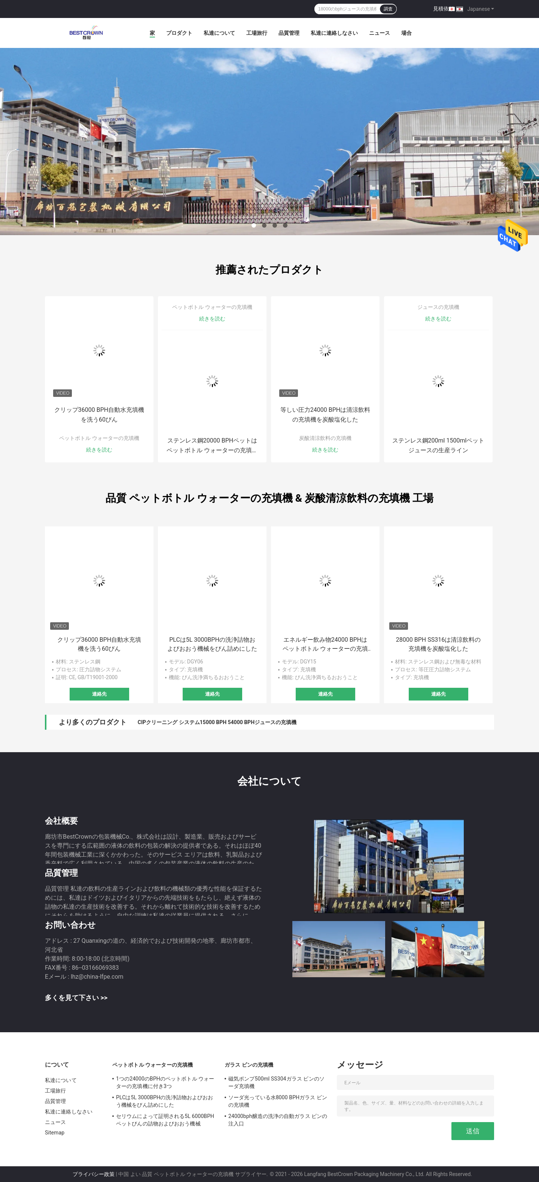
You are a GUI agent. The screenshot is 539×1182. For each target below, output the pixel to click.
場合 (406, 33)
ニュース (379, 33)
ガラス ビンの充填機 (249, 1065)
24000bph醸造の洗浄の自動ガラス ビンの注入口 (278, 1120)
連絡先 (99, 694)
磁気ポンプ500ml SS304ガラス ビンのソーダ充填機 (276, 1082)
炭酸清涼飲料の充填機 (325, 438)
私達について (219, 33)
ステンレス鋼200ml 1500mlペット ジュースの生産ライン (438, 445)
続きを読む (99, 450)
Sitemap (54, 1133)
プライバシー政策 (94, 1174)
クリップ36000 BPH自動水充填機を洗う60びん (99, 414)
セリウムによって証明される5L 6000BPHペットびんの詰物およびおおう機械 (165, 1120)
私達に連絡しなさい (334, 33)
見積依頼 (443, 9)
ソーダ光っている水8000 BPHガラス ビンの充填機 (277, 1101)
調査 (388, 9)
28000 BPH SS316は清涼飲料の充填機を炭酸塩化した (438, 644)
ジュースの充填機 (438, 307)
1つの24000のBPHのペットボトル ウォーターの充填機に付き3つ (165, 1082)
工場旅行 (256, 33)
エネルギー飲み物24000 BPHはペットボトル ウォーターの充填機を (325, 644)
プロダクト (179, 33)
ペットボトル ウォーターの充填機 (99, 438)
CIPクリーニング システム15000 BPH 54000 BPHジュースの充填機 (217, 722)
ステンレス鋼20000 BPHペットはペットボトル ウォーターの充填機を (212, 446)
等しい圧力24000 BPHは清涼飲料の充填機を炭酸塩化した (325, 414)
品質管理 (288, 33)
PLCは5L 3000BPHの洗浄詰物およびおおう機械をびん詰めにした (212, 644)
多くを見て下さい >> (76, 998)
